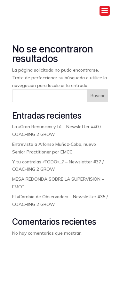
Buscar (98, 95)
